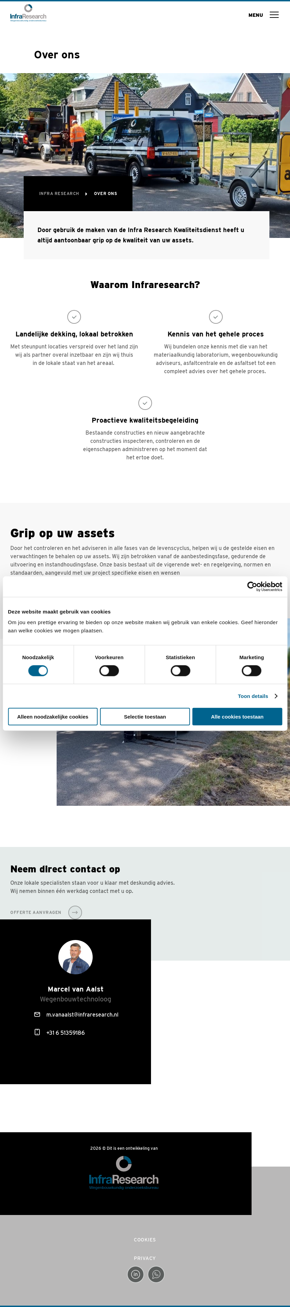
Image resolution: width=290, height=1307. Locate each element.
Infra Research (60, 193)
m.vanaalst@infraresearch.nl (76, 1014)
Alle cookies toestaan (237, 717)
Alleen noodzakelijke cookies (53, 717)
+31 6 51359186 (60, 1032)
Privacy (145, 1258)
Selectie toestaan (145, 717)
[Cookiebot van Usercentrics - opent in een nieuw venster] (252, 586)
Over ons (105, 193)
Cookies (145, 1239)
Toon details (253, 696)
